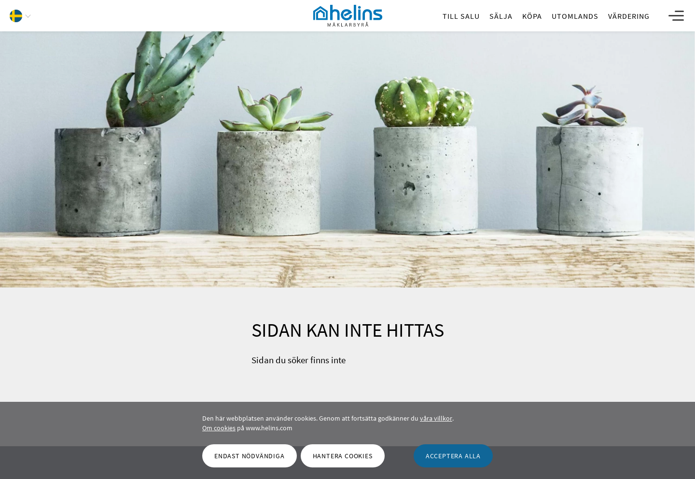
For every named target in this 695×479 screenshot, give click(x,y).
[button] (24, 17)
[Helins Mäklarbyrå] (347, 16)
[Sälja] (501, 16)
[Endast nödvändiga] (249, 455)
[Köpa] (532, 16)
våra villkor (436, 418)
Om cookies (219, 428)
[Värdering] (628, 16)
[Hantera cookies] (343, 455)
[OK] (453, 455)
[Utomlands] (575, 16)
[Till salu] (461, 16)
